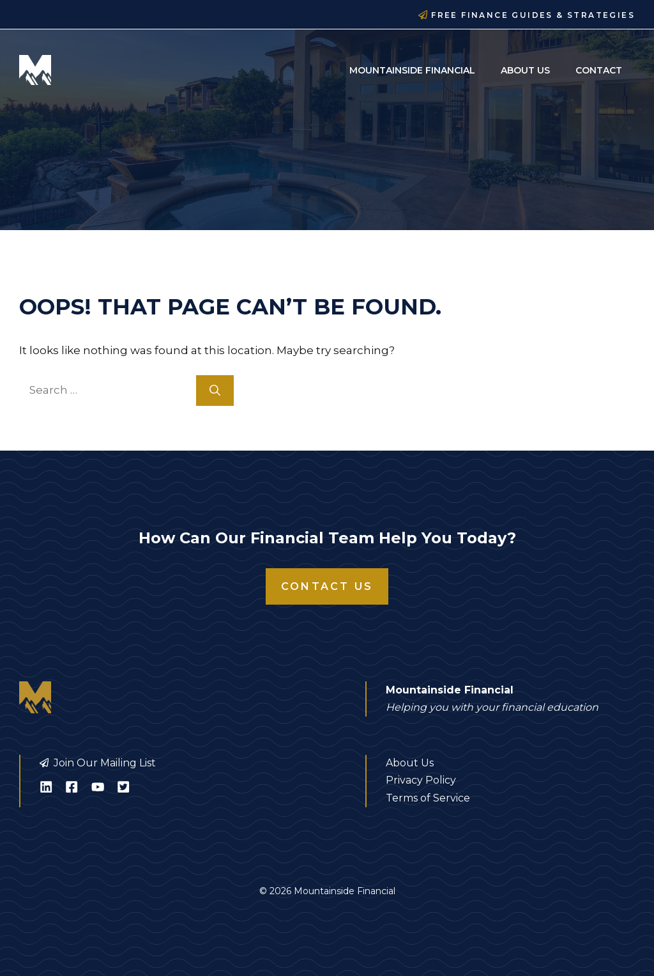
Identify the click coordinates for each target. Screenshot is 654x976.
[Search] (215, 390)
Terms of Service (428, 798)
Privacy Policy (421, 780)
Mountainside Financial (412, 70)
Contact (598, 70)
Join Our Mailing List (105, 763)
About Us (525, 70)
